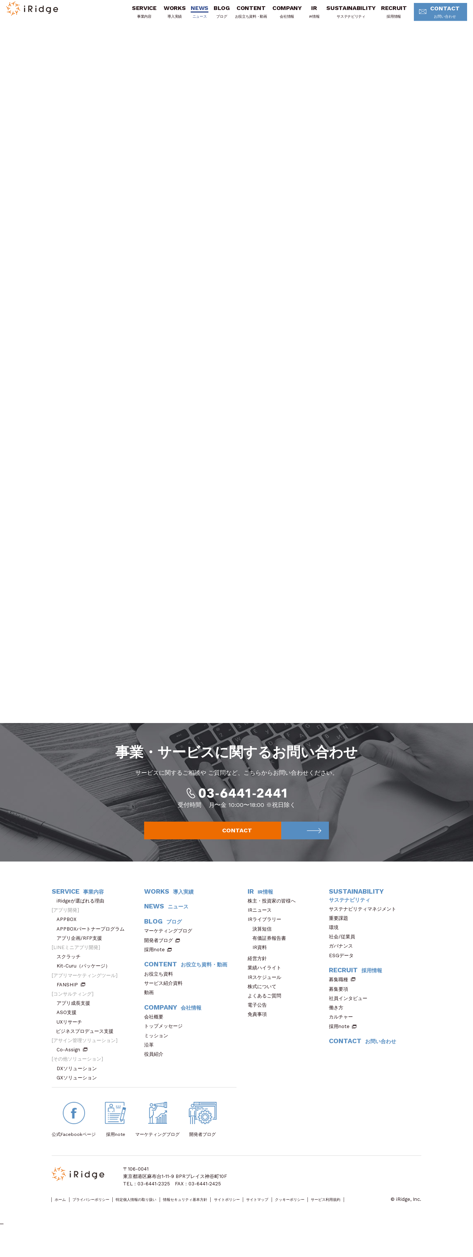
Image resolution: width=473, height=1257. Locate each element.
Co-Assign (72, 1062)
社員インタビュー (350, 1011)
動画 (151, 1005)
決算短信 (262, 941)
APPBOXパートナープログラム (93, 941)
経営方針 (260, 971)
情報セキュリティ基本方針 (228, 1212)
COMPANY (276, 15)
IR (303, 15)
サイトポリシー (283, 1212)
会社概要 (156, 1029)
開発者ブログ (158, 953)
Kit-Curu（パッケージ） (86, 979)
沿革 (151, 1057)
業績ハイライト (267, 980)
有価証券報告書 (269, 950)
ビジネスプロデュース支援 (87, 1044)
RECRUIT (383, 15)
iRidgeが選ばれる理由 (83, 913)
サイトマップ (323, 1212)
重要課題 (341, 931)
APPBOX (69, 932)
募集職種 (342, 992)
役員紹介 (156, 1066)
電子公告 (260, 1018)
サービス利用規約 (70, 1220)
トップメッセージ (165, 1039)
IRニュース (262, 922)
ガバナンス (343, 959)
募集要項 (341, 1001)
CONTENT (240, 15)
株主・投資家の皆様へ (274, 913)
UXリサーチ (72, 1034)
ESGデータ (343, 968)
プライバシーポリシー (104, 1212)
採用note (154, 962)
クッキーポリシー (366, 1212)
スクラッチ (71, 969)
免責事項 (260, 1027)
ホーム (63, 1212)
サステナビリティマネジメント (365, 921)
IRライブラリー (267, 932)
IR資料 (259, 960)
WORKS (163, 15)
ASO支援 (69, 1025)
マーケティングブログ (170, 943)
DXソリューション (79, 1081)
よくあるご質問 (267, 1008)
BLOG (211, 15)
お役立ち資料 (161, 986)
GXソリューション (79, 1090)
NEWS (189, 15)
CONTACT (431, 16)
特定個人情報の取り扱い (163, 1212)
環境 (336, 940)
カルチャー (343, 1029)
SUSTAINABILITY (340, 15)
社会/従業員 (344, 949)
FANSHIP (71, 997)
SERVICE (133, 15)
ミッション (158, 1048)
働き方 (338, 1020)
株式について (264, 999)
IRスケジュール (267, 990)
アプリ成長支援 (76, 1016)
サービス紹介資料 (165, 996)
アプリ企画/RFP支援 (82, 950)
